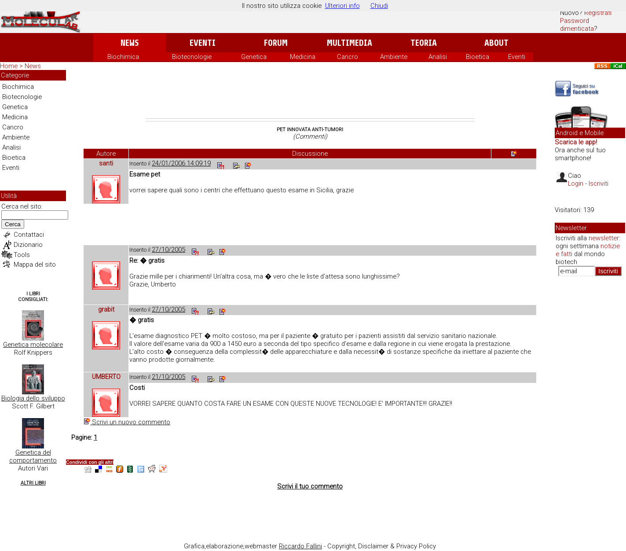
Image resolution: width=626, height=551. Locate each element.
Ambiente (393, 57)
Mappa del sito (35, 264)
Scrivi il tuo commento (310, 486)
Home (9, 66)
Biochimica (123, 57)
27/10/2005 (168, 249)
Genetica (254, 57)
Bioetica (477, 57)
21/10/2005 (168, 377)
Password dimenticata (577, 25)
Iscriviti (598, 183)
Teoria (423, 43)
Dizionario (28, 245)
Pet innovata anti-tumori (310, 129)
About (496, 43)
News (130, 43)
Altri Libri (33, 483)
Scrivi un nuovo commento (127, 422)
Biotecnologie (192, 57)
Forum (276, 43)
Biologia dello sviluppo (33, 398)
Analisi (437, 57)
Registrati (597, 13)
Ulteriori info (342, 6)
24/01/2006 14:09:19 (181, 163)
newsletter (604, 238)
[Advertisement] (310, 94)
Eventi (203, 43)
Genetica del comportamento (33, 456)
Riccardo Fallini (300, 546)
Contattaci (29, 235)
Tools (22, 255)
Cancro (347, 57)
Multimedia (349, 43)
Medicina (302, 57)
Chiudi (379, 6)
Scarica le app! (576, 142)
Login (575, 183)
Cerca (13, 224)
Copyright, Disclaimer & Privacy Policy (381, 546)
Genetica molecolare (33, 345)
